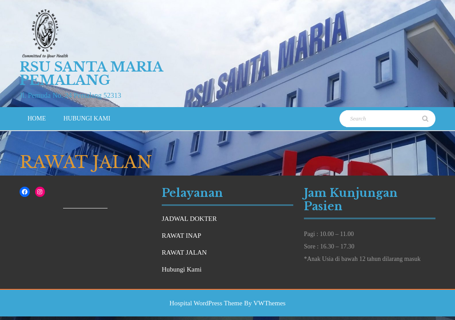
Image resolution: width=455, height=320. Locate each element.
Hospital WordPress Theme (205, 303)
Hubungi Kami (87, 118)
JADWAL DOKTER (189, 218)
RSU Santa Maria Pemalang (91, 73)
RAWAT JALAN (184, 252)
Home (37, 118)
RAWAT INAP (181, 235)
